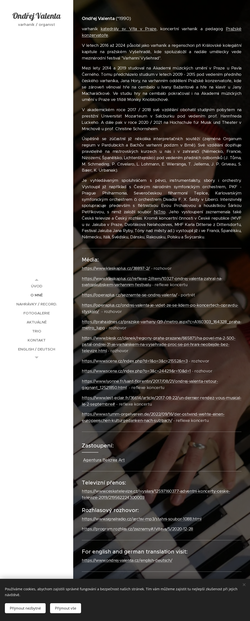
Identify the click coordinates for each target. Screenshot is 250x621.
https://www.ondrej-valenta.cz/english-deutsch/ (127, 560)
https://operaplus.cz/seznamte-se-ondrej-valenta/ (129, 295)
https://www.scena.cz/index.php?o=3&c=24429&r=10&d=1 (136, 371)
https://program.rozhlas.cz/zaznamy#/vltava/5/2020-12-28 (137, 529)
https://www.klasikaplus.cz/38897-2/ (116, 268)
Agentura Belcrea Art (104, 460)
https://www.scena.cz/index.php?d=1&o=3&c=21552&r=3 (135, 361)
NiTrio (159, 211)
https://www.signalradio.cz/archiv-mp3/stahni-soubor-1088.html (141, 519)
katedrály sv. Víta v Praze (128, 28)
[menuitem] (36, 286)
